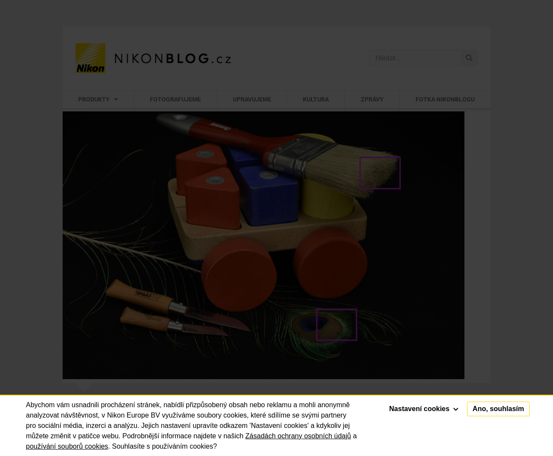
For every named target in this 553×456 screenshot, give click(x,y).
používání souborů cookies (67, 446)
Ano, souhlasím (498, 408)
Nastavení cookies (423, 408)
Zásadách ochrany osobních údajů (298, 436)
